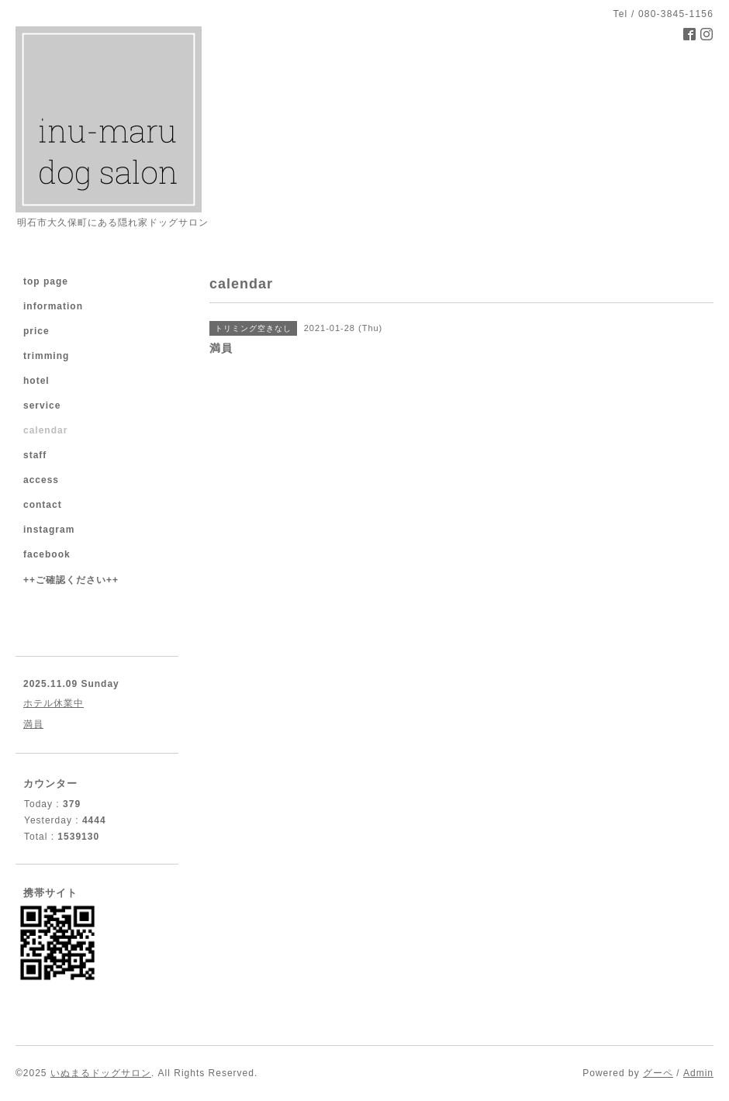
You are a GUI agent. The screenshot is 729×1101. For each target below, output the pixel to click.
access (41, 480)
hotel (36, 380)
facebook (47, 554)
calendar (45, 430)
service (41, 405)
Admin (698, 1073)
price (36, 331)
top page (45, 281)
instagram (48, 529)
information (53, 306)
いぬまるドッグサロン (100, 1073)
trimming (46, 355)
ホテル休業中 (53, 703)
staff (35, 455)
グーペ (658, 1073)
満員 (33, 724)
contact (42, 504)
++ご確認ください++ (71, 580)
